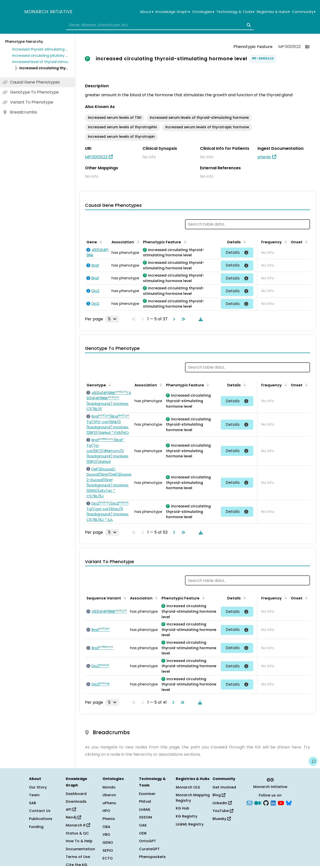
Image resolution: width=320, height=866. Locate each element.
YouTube (222, 810)
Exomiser (147, 793)
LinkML (144, 809)
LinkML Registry (190, 824)
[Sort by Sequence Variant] (124, 597)
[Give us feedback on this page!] (313, 761)
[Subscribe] (249, 802)
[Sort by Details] (244, 241)
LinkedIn (222, 802)
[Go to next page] (173, 319)
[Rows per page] (112, 319)
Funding (36, 826)
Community (304, 12)
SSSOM (145, 817)
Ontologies (203, 12)
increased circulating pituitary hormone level (41, 55)
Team (34, 794)
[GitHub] (266, 802)
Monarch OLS (188, 787)
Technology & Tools (235, 12)
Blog (218, 794)
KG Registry (186, 816)
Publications (40, 818)
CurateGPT (149, 848)
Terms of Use (78, 856)
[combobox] (160, 25)
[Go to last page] (182, 319)
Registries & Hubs (273, 12)
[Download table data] (200, 319)
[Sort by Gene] (100, 241)
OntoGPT (147, 840)
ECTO (107, 858)
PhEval (145, 801)
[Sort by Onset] (305, 241)
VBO (106, 834)
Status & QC (77, 833)
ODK (143, 833)
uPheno (109, 802)
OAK (143, 825)
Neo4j (73, 817)
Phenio (108, 818)
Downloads (76, 801)
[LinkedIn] (273, 802)
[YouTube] (281, 802)
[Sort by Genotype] (109, 384)
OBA (106, 826)
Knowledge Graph (173, 12)
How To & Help (79, 840)
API (71, 809)
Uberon (109, 794)
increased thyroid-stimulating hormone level (41, 49)
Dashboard (76, 793)
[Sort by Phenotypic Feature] (184, 241)
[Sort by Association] (137, 241)
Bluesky (221, 818)
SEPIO (107, 850)
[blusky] (289, 802)
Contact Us (39, 810)
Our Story (38, 787)
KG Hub (182, 808)
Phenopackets (152, 856)
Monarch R (78, 825)
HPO (106, 810)
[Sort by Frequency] (285, 241)
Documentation (80, 848)
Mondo (109, 787)
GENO (107, 842)
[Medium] (257, 802)
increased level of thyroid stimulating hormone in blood (41, 61)
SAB (32, 802)
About (146, 12)
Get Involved (224, 787)
